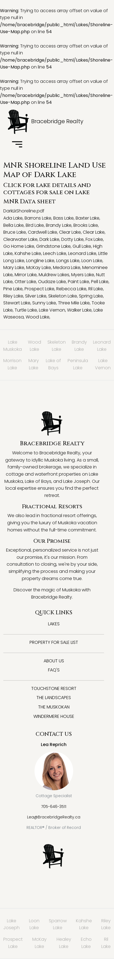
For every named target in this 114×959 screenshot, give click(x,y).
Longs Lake (67, 260)
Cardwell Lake (42, 232)
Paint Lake (78, 281)
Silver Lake (35, 296)
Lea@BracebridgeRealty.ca (53, 817)
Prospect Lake (39, 289)
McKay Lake (38, 267)
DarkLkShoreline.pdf (23, 211)
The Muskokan (54, 707)
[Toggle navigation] (17, 144)
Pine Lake (13, 289)
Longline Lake (40, 260)
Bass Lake (63, 218)
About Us (54, 661)
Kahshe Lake (28, 253)
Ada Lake (13, 218)
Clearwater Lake (20, 239)
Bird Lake (35, 225)
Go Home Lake (18, 246)
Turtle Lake (26, 310)
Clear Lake (70, 232)
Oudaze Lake (52, 281)
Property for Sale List (54, 642)
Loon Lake (91, 260)
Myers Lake (82, 275)
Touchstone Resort (53, 688)
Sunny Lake (44, 303)
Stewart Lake (16, 303)
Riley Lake (13, 296)
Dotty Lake (72, 239)
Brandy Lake (58, 225)
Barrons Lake (38, 218)
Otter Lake (25, 281)
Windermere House (53, 716)
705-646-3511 (53, 806)
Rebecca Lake (71, 289)
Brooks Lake (85, 225)
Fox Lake (94, 239)
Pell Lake (99, 281)
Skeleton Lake (62, 296)
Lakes (54, 624)
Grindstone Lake (53, 246)
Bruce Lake (14, 232)
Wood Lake (37, 317)
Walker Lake (79, 310)
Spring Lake (91, 296)
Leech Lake (54, 253)
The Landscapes (53, 697)
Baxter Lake (87, 218)
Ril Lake (95, 289)
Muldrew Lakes (54, 275)
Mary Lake (13, 267)
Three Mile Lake (74, 303)
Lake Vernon (52, 310)
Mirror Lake (26, 275)
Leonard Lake (82, 253)
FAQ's (54, 670)
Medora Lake (66, 267)
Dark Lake (49, 239)
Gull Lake (82, 246)
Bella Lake (13, 225)
